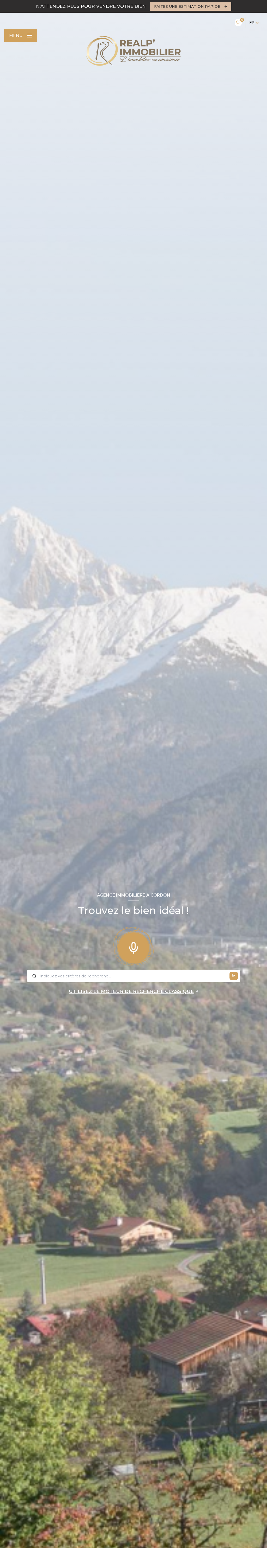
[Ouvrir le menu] (20, 35)
